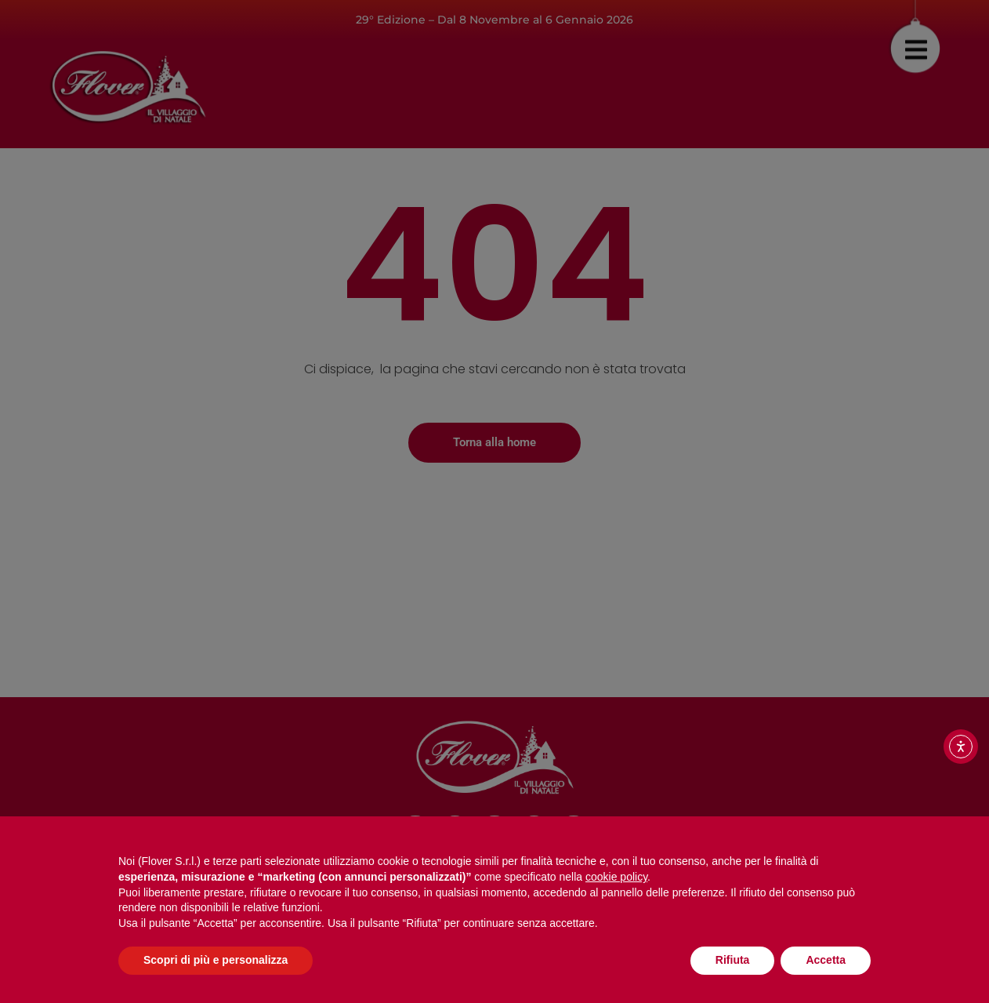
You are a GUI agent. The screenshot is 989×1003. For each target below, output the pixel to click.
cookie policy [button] (616, 876)
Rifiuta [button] (732, 960)
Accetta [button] (826, 960)
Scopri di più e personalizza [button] (215, 960)
